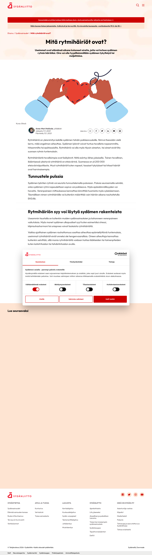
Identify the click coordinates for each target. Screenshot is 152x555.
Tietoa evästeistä (124, 529)
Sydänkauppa (95, 528)
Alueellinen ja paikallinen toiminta (99, 517)
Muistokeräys (67, 527)
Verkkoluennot (13, 523)
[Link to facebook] (122, 494)
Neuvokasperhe (19, 553)
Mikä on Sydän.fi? (125, 503)
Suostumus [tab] (40, 262)
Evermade (140, 547)
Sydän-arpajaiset (69, 516)
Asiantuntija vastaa (124, 508)
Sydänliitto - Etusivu (27, 5)
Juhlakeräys (67, 523)
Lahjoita (66, 503)
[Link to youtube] (142, 494)
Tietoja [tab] (112, 262)
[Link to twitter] (129, 494)
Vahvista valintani (76, 299)
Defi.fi (92, 535)
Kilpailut (120, 512)
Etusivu (11, 33)
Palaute (120, 520)
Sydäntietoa (14, 503)
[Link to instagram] (135, 494)
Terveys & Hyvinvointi (16, 520)
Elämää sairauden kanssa (18, 512)
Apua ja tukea (42, 503)
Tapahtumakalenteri (98, 532)
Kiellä (41, 299)
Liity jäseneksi (95, 512)
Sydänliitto (95, 503)
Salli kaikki (110, 299)
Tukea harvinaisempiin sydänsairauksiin (98, 523)
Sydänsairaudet (22, 33)
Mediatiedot (122, 516)
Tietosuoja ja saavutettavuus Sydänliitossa (128, 524)
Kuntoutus (39, 508)
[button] (137, 6)
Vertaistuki (39, 512)
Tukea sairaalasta (42, 516)
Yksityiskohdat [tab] (76, 262)
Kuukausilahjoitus (69, 512)
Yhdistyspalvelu (57, 553)
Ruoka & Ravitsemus (15, 516)
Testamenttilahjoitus (70, 520)
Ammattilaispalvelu (73, 553)
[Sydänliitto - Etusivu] (19, 495)
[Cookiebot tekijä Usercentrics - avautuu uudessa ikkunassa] (116, 254)
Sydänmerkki (32, 553)
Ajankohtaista (95, 508)
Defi (9, 553)
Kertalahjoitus (67, 508)
